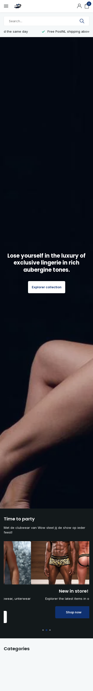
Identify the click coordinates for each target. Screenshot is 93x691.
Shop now (46, 617)
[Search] (46, 21)
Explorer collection (47, 287)
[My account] (79, 6)
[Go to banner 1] (46, 582)
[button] (43, 630)
